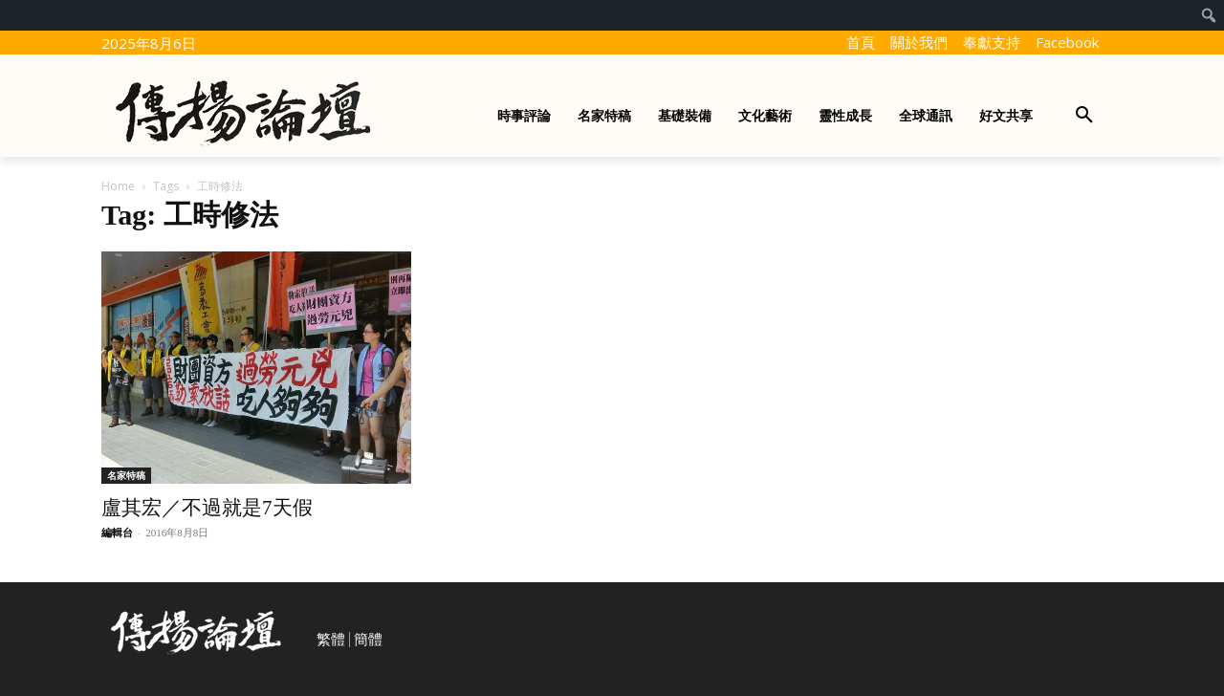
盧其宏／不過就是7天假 (207, 507)
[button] (1084, 115)
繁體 (331, 639)
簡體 (368, 639)
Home (118, 186)
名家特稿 (126, 475)
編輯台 (117, 532)
